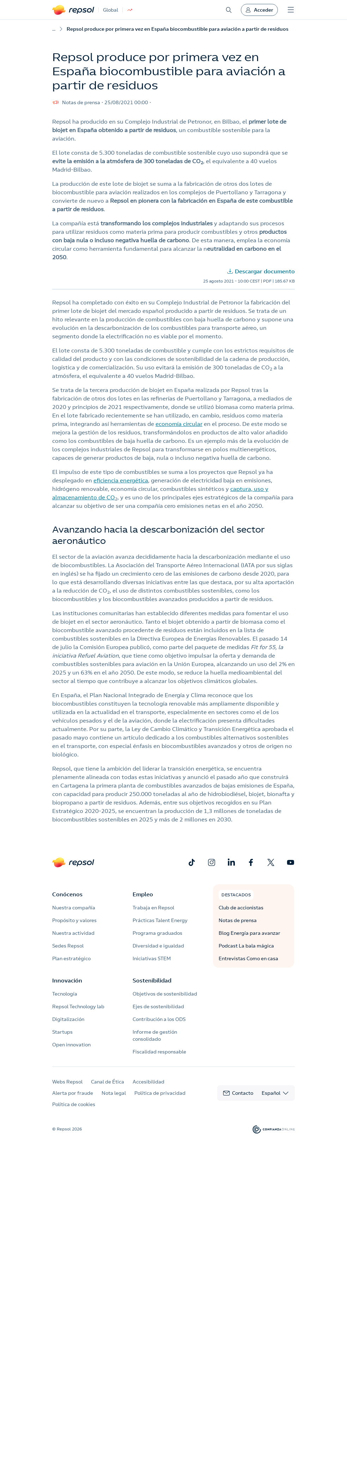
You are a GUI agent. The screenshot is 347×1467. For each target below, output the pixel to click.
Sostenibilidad (152, 980)
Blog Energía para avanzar (249, 933)
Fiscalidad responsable (159, 1052)
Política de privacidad (159, 1093)
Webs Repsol (67, 1082)
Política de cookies (73, 1104)
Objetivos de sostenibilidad (165, 994)
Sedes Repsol (68, 946)
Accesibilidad (148, 1082)
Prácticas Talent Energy (160, 920)
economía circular (179, 423)
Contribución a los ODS (159, 1019)
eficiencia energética (120, 480)
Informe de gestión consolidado (155, 1035)
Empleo (143, 894)
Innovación (67, 980)
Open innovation (71, 1044)
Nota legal (114, 1093)
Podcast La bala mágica (246, 946)
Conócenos (67, 894)
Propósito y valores (74, 920)
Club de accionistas (241, 907)
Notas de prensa (238, 920)
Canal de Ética (107, 1082)
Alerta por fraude (72, 1093)
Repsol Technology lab (78, 1006)
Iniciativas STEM (152, 958)
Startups (62, 1032)
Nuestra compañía (73, 907)
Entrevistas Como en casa (248, 958)
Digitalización (68, 1019)
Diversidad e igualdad (158, 946)
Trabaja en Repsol (153, 907)
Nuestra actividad (73, 933)
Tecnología (64, 994)
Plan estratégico (71, 958)
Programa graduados (157, 933)
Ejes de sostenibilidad (158, 1006)
